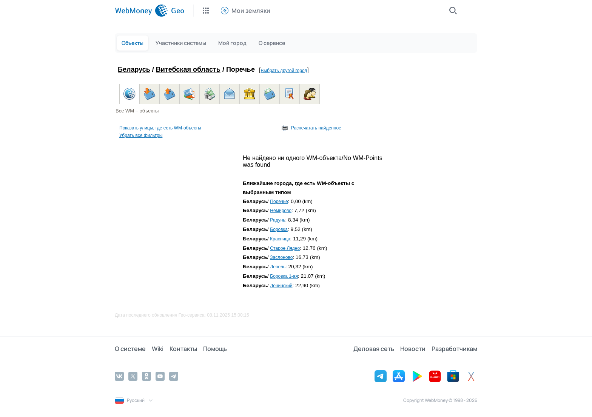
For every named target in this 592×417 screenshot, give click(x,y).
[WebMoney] (141, 10)
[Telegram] (173, 376)
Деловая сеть (373, 349)
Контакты (183, 349)
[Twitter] (132, 376)
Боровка (278, 229)
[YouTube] (160, 376)
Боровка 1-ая (284, 276)
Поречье (279, 201)
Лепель (277, 266)
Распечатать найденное (316, 128)
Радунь (277, 220)
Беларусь (134, 69)
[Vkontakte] (119, 376)
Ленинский (281, 285)
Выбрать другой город (284, 70)
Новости (413, 349)
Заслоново (281, 257)
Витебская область (188, 69)
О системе (130, 349)
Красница (280, 239)
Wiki (157, 349)
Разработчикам (454, 349)
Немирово (280, 210)
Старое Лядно (285, 248)
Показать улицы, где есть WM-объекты (160, 128)
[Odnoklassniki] (146, 376)
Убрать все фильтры (140, 135)
